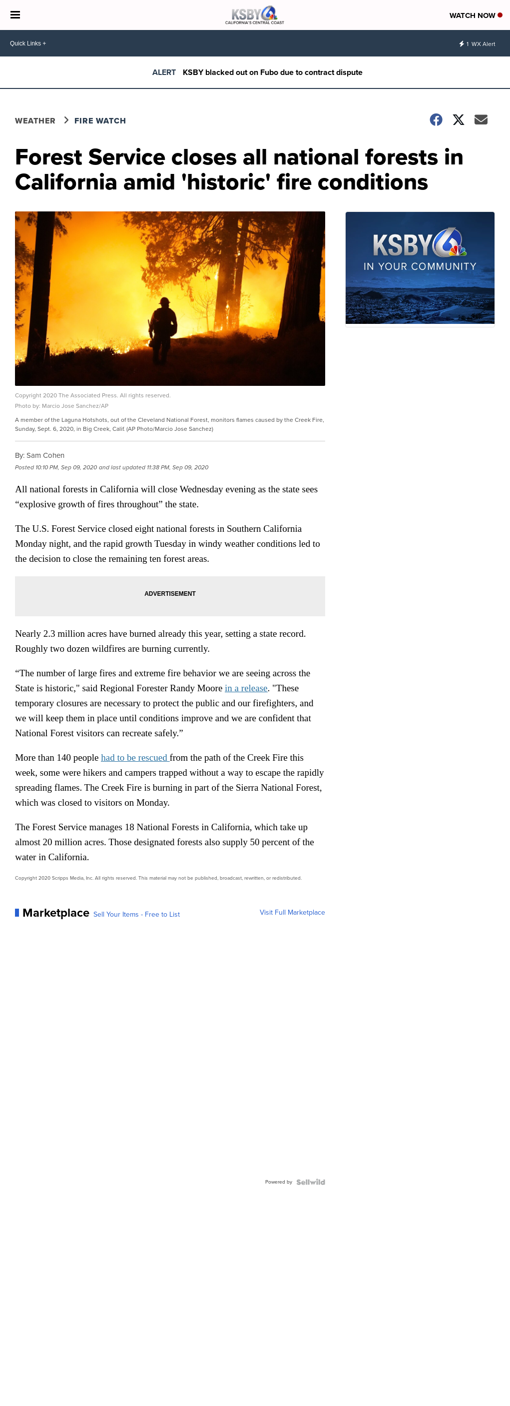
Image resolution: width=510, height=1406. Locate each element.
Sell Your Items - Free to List (136, 914)
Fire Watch (100, 120)
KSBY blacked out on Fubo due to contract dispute (273, 72)
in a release (246, 688)
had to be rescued (135, 757)
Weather (35, 120)
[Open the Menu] (15, 15)
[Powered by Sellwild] (310, 1182)
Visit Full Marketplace (292, 912)
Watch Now (476, 15)
